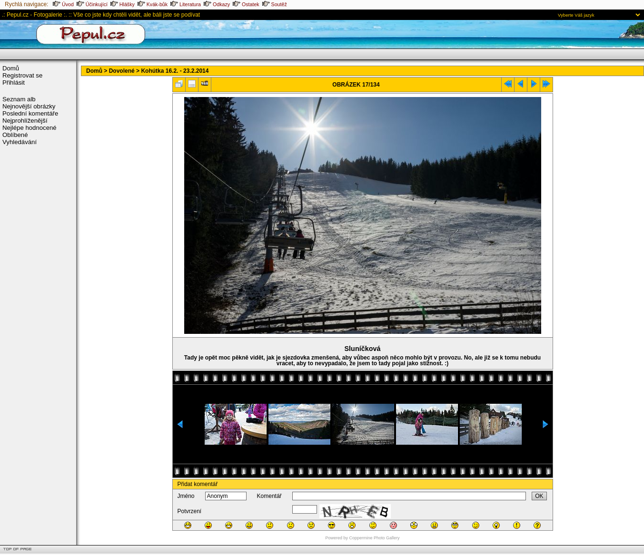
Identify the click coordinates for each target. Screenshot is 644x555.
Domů (10, 68)
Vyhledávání (19, 142)
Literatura (185, 4)
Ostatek (246, 4)
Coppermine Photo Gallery (374, 538)
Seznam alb (19, 99)
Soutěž (274, 4)
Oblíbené (15, 134)
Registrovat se (22, 75)
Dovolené (122, 71)
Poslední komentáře (30, 113)
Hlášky (122, 4)
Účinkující (92, 4)
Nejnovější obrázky (28, 106)
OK (539, 496)
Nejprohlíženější (25, 120)
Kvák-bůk (153, 4)
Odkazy (217, 4)
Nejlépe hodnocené (29, 127)
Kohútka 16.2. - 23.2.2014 (174, 71)
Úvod (63, 4)
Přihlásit (13, 82)
